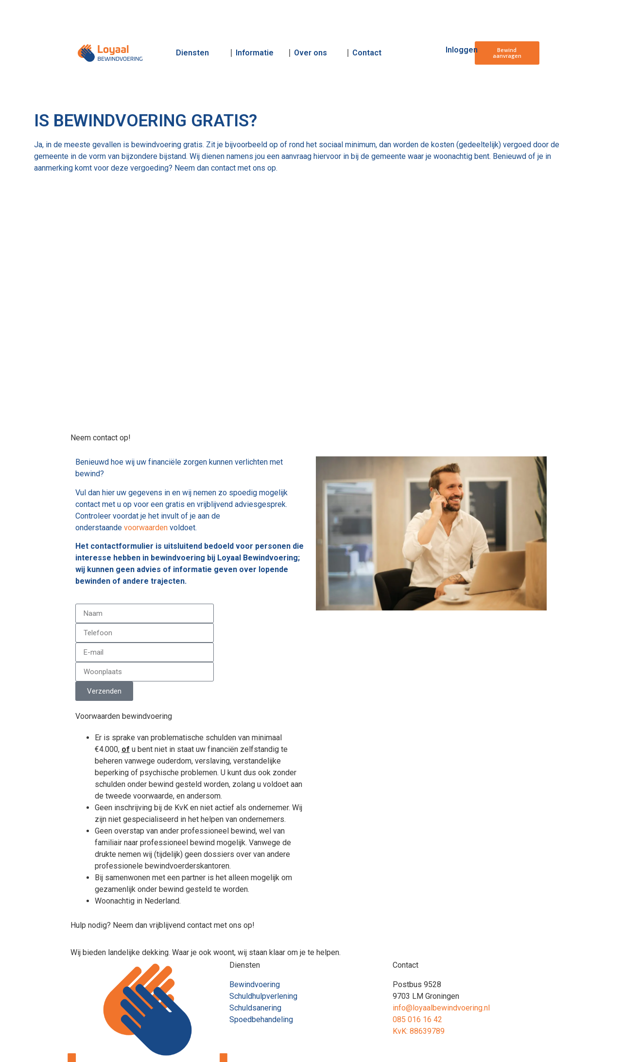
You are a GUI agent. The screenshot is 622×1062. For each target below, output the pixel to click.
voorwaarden (146, 527)
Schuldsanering (255, 1007)
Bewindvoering (254, 984)
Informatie (255, 52)
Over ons (310, 52)
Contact (366, 52)
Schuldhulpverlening (263, 996)
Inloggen (462, 49)
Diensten (192, 52)
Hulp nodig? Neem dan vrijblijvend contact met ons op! (162, 925)
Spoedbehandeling (261, 1019)
